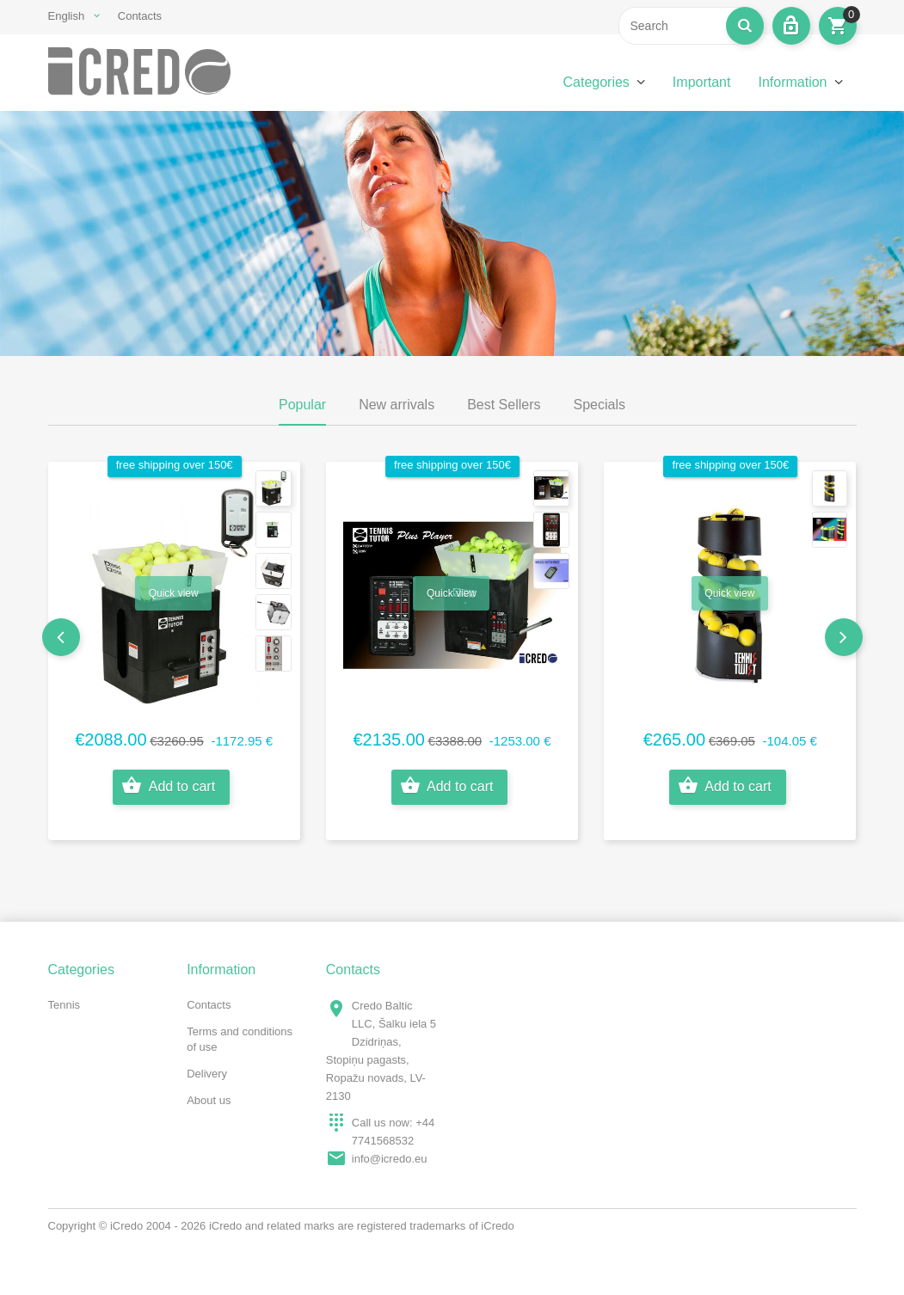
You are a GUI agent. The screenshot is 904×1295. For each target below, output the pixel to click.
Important (702, 82)
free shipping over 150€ (174, 464)
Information (792, 82)
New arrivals (396, 404)
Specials (599, 404)
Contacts (140, 15)
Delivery (207, 1073)
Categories (596, 82)
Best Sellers (503, 404)
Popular (302, 404)
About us (209, 1100)
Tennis (64, 1004)
